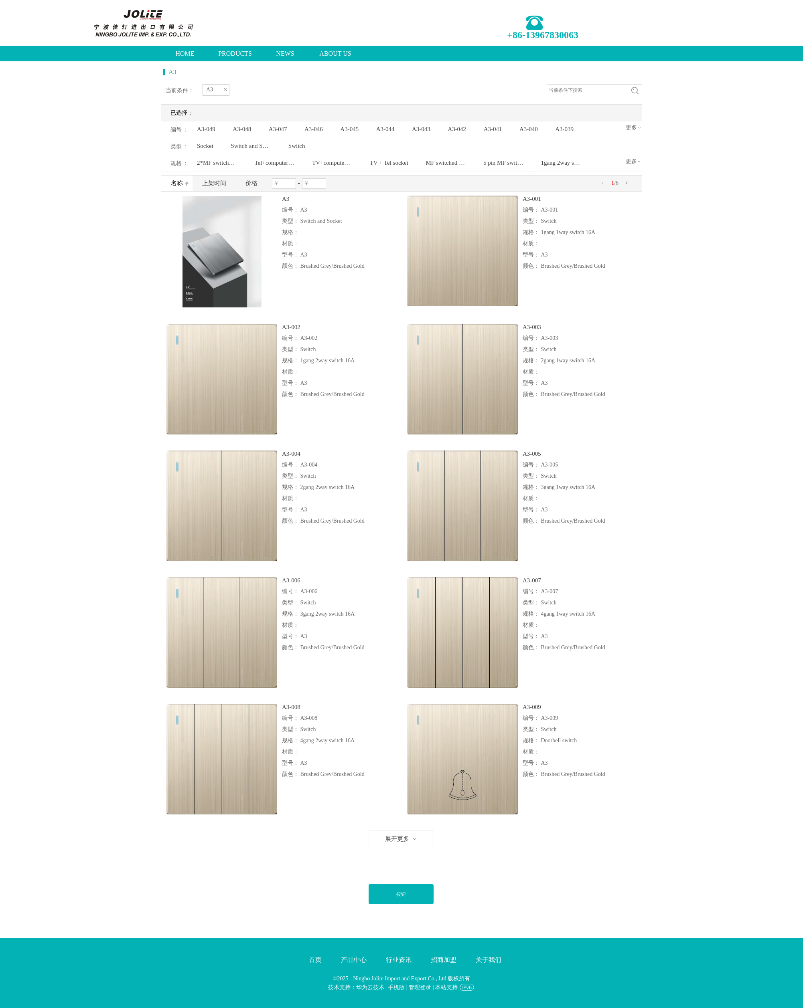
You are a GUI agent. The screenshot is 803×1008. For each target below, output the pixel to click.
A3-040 (528, 129)
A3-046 (313, 129)
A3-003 (532, 327)
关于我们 (488, 959)
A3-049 (206, 129)
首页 (315, 959)
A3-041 (493, 129)
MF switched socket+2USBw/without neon (446, 163)
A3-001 (532, 199)
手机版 (396, 987)
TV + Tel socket (389, 163)
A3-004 (291, 453)
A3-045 (349, 129)
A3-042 (457, 129)
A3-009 (532, 707)
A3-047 (278, 129)
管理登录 (420, 987)
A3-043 (421, 129)
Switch (296, 146)
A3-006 (291, 580)
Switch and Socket (251, 146)
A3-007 (532, 580)
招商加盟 (443, 959)
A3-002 (291, 327)
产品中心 (354, 959)
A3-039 (564, 129)
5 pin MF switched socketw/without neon (503, 163)
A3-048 (242, 129)
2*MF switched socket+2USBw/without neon (217, 163)
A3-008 (291, 707)
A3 (285, 199)
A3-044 (385, 129)
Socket (205, 146)
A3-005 (532, 453)
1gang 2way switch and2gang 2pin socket (561, 163)
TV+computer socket (332, 163)
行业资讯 (399, 959)
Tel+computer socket (275, 163)
